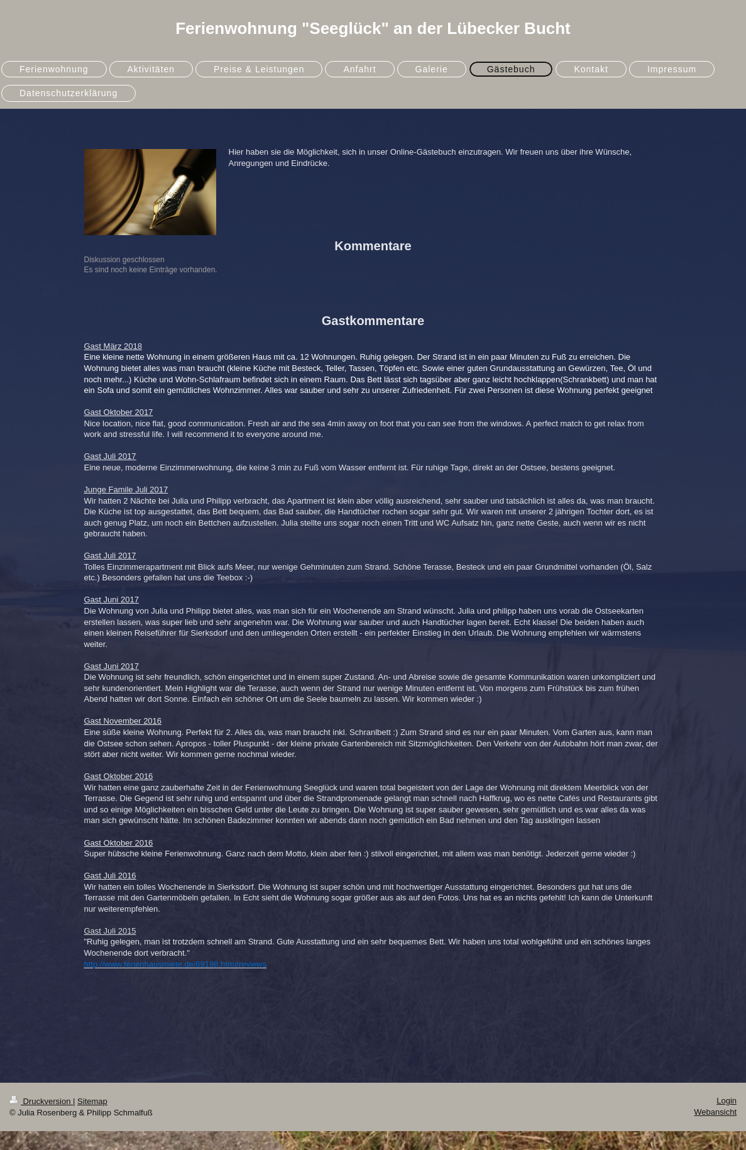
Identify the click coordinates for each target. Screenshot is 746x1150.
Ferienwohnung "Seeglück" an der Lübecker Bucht (373, 28)
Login (726, 1100)
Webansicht (715, 1112)
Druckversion (41, 1101)
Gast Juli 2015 (110, 931)
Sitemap (92, 1101)
